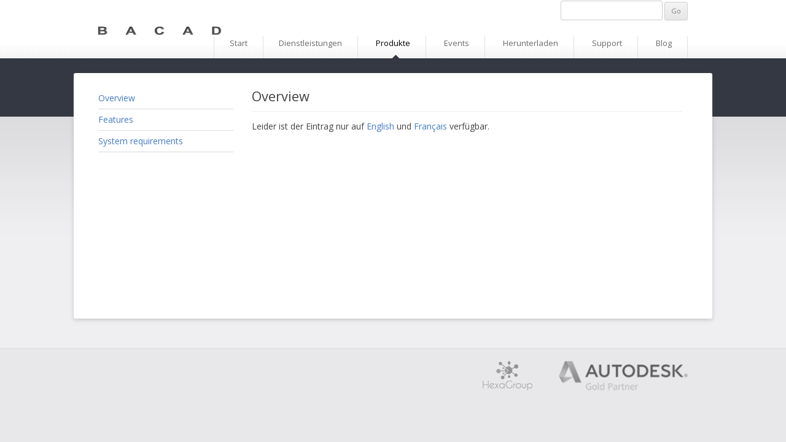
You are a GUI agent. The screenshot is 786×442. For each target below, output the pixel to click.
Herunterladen (530, 42)
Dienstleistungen (310, 42)
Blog (664, 42)
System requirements (140, 141)
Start (238, 42)
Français (430, 126)
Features (115, 119)
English (380, 126)
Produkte (393, 42)
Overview (116, 98)
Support (607, 42)
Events (456, 42)
